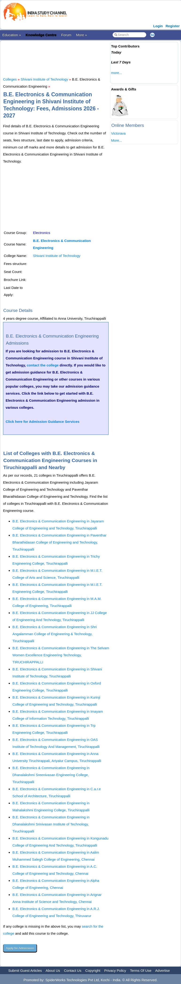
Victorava (118, 133)
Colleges (10, 79)
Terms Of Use (140, 970)
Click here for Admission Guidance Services (42, 422)
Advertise (162, 970)
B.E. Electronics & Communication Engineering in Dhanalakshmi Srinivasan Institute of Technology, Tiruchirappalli (51, 824)
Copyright (92, 970)
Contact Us (72, 970)
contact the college (43, 365)
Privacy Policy (115, 970)
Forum (66, 35)
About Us (52, 970)
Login (158, 26)
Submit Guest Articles (25, 970)
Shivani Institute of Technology (44, 79)
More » (81, 35)
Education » (11, 35)
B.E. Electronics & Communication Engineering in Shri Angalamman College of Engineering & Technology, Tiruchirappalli (54, 634)
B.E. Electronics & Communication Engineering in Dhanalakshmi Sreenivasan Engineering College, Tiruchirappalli (51, 775)
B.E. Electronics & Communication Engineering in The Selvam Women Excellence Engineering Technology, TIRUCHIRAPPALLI (60, 655)
